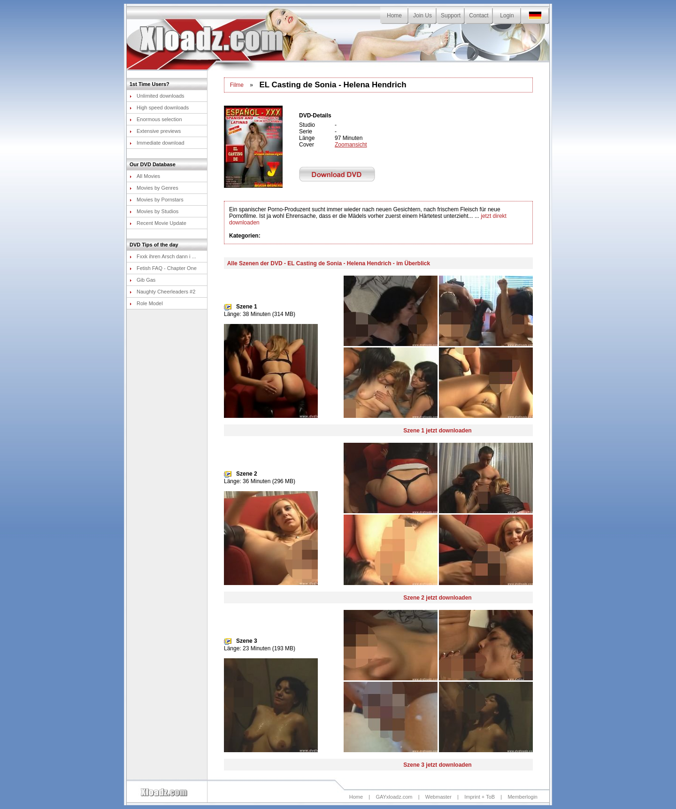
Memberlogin (522, 797)
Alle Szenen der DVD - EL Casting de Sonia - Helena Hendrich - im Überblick (328, 263)
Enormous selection (156, 119)
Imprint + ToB (479, 797)
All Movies (145, 176)
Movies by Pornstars (157, 199)
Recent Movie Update (158, 223)
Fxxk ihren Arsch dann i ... (163, 256)
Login (507, 15)
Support (451, 15)
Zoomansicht (351, 144)
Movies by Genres (154, 188)
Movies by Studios (154, 211)
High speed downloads (159, 107)
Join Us (422, 15)
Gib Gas (142, 280)
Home (394, 15)
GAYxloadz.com (394, 797)
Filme (237, 85)
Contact (478, 15)
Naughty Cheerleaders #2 (162, 291)
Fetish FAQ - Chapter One (163, 268)
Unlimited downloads (157, 96)
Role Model (146, 303)
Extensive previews (155, 131)
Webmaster (438, 797)
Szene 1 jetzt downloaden (437, 430)
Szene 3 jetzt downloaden (437, 765)
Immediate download (157, 143)
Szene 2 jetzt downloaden (437, 597)
